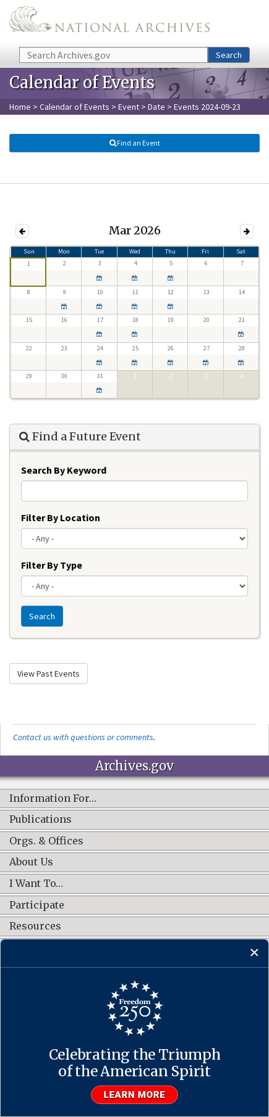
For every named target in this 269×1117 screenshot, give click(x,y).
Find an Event (134, 142)
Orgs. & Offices (46, 841)
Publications (40, 819)
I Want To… (36, 883)
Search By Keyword (63, 470)
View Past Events (48, 673)
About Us (31, 862)
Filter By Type (51, 565)
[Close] (254, 953)
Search (229, 54)
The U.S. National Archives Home (109, 22)
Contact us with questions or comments (83, 737)
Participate (36, 905)
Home (20, 106)
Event (128, 106)
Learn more (135, 1094)
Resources (35, 926)
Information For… (52, 798)
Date (156, 106)
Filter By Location (60, 517)
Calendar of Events (74, 106)
